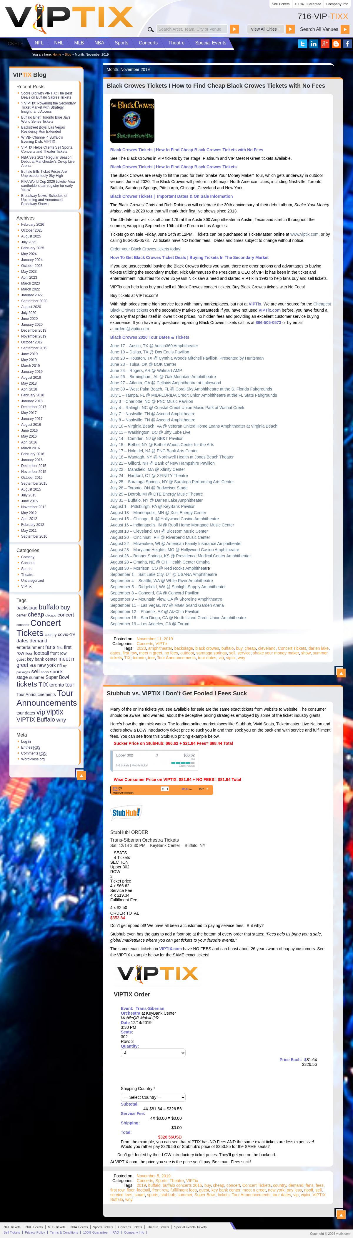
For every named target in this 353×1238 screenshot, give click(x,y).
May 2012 (29, 513)
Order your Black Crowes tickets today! (146, 249)
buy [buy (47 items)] (65, 607)
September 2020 (34, 301)
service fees (121, 1194)
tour (151, 657)
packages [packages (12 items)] (23, 672)
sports (152, 1194)
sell (232, 653)
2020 (141, 648)
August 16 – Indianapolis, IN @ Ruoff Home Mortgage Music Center (172, 525)
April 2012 (29, 519)
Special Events (210, 42)
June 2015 (29, 501)
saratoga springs (211, 653)
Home (57, 54)
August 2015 (31, 489)
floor (130, 1190)
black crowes (207, 648)
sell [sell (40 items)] (35, 671)
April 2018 (29, 389)
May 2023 (29, 272)
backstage (183, 648)
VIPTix (26, 586)
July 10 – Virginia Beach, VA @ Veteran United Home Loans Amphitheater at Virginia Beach (193, 426)
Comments (33, 753)
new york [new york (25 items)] (46, 665)
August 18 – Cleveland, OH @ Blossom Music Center (159, 531)
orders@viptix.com (132, 328)
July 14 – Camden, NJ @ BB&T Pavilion (147, 438)
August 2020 (31, 307)
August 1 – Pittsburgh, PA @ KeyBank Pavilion (152, 506)
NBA (99, 42)
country (279, 1185)
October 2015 (32, 478)
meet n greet (150, 653)
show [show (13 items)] (45, 672)
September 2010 (34, 536)
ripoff (308, 1190)
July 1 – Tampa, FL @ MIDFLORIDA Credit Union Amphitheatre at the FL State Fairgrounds (193, 395)
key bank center (226, 1190)
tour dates (207, 657)
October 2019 (32, 342)
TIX (127, 657)
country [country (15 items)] (50, 635)
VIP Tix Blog (336, 43)
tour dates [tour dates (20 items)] (25, 713)
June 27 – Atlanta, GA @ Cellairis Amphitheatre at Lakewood (165, 382)
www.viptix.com (304, 234)
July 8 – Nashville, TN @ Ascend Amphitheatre (152, 420)
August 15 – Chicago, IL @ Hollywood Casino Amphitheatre (164, 518)
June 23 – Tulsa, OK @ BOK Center (143, 364)
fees (319, 1185)
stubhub (168, 1194)
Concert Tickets (292, 648)
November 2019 (33, 336)
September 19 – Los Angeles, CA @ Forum (149, 624)
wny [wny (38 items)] (61, 720)
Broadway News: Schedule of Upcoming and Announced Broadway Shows (44, 200)
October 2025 (32, 230)
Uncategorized (32, 581)
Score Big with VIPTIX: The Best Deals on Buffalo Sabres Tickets (46, 95)
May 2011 (29, 531)
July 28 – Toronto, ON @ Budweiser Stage (149, 488)
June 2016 (29, 430)
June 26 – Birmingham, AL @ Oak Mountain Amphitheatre (163, 376)
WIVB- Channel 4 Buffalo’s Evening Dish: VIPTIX (42, 139)
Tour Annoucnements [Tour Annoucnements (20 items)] (36, 694)
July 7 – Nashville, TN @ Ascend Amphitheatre (152, 413)
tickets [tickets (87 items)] (26, 684)
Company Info (337, 4)
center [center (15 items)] (21, 615)
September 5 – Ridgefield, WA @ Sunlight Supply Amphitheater (168, 586)
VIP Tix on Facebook (347, 43)
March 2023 (30, 283)
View (81, 775)
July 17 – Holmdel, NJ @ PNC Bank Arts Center (154, 450)
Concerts (148, 42)
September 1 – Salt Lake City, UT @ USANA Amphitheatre (163, 574)
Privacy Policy (35, 1232)
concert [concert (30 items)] (65, 615)
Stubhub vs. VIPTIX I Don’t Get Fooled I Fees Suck (177, 693)
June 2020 (29, 319)
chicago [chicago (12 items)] (50, 615)
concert (233, 1185)
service (243, 653)
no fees (171, 653)
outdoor (187, 653)
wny (241, 657)
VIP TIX (69, 19)
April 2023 (29, 277)
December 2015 (33, 466)
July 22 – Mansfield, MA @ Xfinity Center (147, 469)
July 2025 (28, 242)
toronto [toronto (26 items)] (56, 684)
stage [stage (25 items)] (22, 677)
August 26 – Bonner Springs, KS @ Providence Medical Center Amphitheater (180, 556)
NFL (39, 42)
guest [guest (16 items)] (21, 659)
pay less (294, 1190)
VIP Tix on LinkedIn (313, 43)
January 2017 (32, 419)
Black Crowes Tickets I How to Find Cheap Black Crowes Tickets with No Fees (216, 85)
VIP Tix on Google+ (325, 43)
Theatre (176, 42)
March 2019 (30, 366)
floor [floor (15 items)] (28, 654)
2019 (141, 1185)
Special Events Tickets (190, 1227)
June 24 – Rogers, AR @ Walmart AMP (146, 370)
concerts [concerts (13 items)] (22, 625)
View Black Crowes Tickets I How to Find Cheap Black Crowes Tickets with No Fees (341, 673)
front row (160, 1190)
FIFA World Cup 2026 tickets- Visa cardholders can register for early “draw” (48, 186)
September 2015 (34, 483)
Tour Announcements (176, 657)
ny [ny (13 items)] (64, 665)
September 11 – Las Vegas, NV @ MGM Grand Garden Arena (167, 605)
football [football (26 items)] (41, 653)
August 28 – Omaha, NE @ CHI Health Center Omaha (160, 562)
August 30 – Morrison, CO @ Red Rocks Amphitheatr (159, 568)
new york (276, 1190)
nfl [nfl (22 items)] (59, 665)
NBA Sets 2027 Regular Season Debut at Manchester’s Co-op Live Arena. (48, 161)
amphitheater (160, 648)
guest (204, 1190)
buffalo (228, 648)
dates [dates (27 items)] (22, 640)
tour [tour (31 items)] (69, 685)
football (143, 1190)
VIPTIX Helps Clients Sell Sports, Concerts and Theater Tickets (47, 149)
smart (139, 1194)
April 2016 (29, 442)
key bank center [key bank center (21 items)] (42, 659)
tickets (116, 657)
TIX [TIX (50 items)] (43, 684)
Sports (121, 42)
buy (239, 648)
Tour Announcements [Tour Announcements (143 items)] (46, 697)
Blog (68, 54)
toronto (139, 657)
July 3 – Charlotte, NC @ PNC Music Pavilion (151, 401)
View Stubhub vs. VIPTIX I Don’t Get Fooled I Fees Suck (341, 1214)
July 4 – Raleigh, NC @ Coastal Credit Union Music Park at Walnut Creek (177, 407)
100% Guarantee (308, 4)
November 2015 (33, 472)
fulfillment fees (183, 1190)
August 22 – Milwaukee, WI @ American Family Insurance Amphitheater (176, 543)
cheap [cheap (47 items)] (36, 614)
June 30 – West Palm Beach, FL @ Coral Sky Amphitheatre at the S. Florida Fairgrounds (191, 389)
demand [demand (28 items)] (38, 641)
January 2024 (32, 260)
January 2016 (32, 460)
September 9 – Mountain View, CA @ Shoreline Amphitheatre (166, 599)
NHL (59, 42)
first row (130, 653)
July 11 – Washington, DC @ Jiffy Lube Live (150, 432)
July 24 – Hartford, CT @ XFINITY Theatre (149, 475)
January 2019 (32, 372)
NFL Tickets (12, 1227)
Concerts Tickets (130, 1227)
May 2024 (29, 254)
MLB (79, 42)
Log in (26, 742)
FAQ (116, 1232)
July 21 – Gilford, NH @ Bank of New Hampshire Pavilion (162, 463)
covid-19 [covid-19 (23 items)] (66, 634)
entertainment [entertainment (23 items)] (30, 647)
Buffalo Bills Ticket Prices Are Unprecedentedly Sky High (44, 174)
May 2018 (29, 383)
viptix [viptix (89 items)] (55, 712)
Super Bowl (205, 1194)
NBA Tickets (79, 1227)
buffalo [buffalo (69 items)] (49, 607)
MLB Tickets (57, 1227)
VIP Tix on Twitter (302, 43)
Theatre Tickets (158, 1227)
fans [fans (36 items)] (50, 647)
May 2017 (29, 413)
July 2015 (28, 495)
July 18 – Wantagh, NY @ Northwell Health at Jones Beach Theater (172, 457)
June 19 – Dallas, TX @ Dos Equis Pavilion (149, 352)
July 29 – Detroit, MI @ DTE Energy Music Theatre (156, 494)
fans (309, 1185)
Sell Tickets (281, 4)
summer (320, 653)
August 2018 (31, 377)
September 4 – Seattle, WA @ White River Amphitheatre (161, 580)
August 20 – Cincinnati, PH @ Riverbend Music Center (160, 537)
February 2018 (32, 395)
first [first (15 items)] (60, 648)
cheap (250, 648)
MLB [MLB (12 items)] (32, 665)
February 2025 (32, 248)
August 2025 (31, 236)
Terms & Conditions (64, 1232)
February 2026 (32, 224)
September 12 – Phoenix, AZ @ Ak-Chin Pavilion (154, 611)
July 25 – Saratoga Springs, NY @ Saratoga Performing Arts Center (172, 481)
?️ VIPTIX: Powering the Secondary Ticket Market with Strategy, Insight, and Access (48, 107)
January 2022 (32, 295)
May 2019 (29, 360)
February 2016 (32, 454)
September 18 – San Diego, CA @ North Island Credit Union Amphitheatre (178, 617)
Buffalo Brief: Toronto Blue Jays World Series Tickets (45, 119)
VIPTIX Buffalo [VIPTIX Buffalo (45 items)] (35, 719)
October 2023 (32, 266)
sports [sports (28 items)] (56, 671)
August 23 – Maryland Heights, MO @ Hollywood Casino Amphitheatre (174, 549)
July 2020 (28, 313)
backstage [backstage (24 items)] (26, 607)
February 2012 (32, 525)
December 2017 (33, 407)
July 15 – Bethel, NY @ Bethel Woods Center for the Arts (162, 444)
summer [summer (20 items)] (36, 677)
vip (221, 657)
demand (296, 1185)
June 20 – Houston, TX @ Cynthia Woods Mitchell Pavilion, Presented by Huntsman (187, 358)
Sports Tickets (103, 1227)
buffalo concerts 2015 (182, 1185)
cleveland (267, 648)
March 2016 (30, 448)
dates (115, 653)
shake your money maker (276, 653)
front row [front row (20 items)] (58, 653)
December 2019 (33, 330)
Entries (30, 747)
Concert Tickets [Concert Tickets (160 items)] (38, 628)
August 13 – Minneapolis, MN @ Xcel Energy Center (158, 512)
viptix (231, 657)
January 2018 (32, 401)
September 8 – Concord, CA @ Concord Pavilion (154, 593)
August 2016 (31, 425)
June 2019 (29, 354)
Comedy (27, 557)
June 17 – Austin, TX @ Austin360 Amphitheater (154, 345)
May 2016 (29, 436)
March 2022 (30, 289)
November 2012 (33, 507)
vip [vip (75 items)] (40, 712)
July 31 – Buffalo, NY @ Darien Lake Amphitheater (156, 500)
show (306, 653)
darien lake (319, 648)
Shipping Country (138, 1088)
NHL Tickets (34, 1227)
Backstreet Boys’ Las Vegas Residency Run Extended (43, 129)
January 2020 (32, 325)
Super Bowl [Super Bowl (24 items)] (57, 677)
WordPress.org (33, 759)
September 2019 (34, 348)
